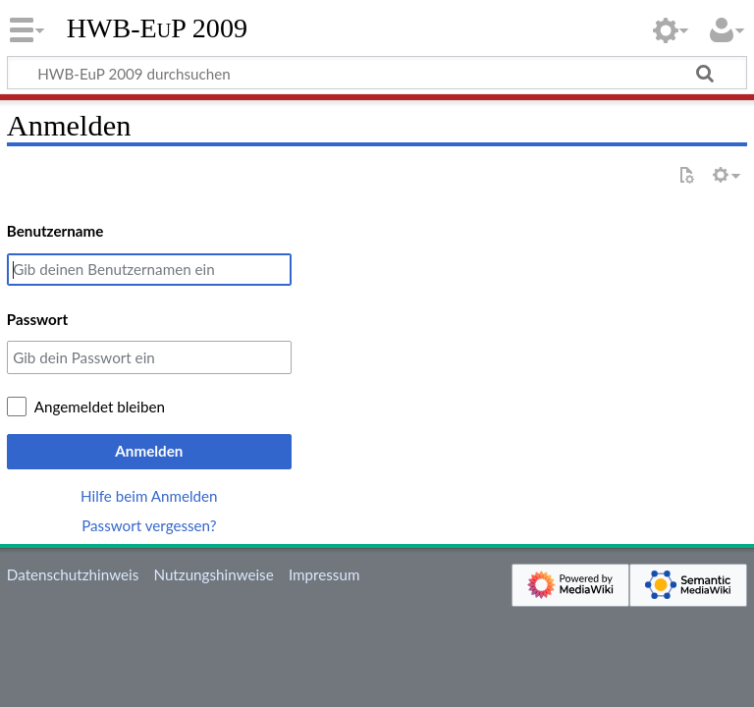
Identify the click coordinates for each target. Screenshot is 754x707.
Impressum (324, 574)
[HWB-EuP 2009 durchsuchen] (377, 72)
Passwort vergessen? (148, 525)
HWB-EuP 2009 (157, 28)
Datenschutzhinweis (72, 574)
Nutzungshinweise (213, 574)
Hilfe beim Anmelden (149, 496)
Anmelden (149, 451)
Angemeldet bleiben (99, 406)
